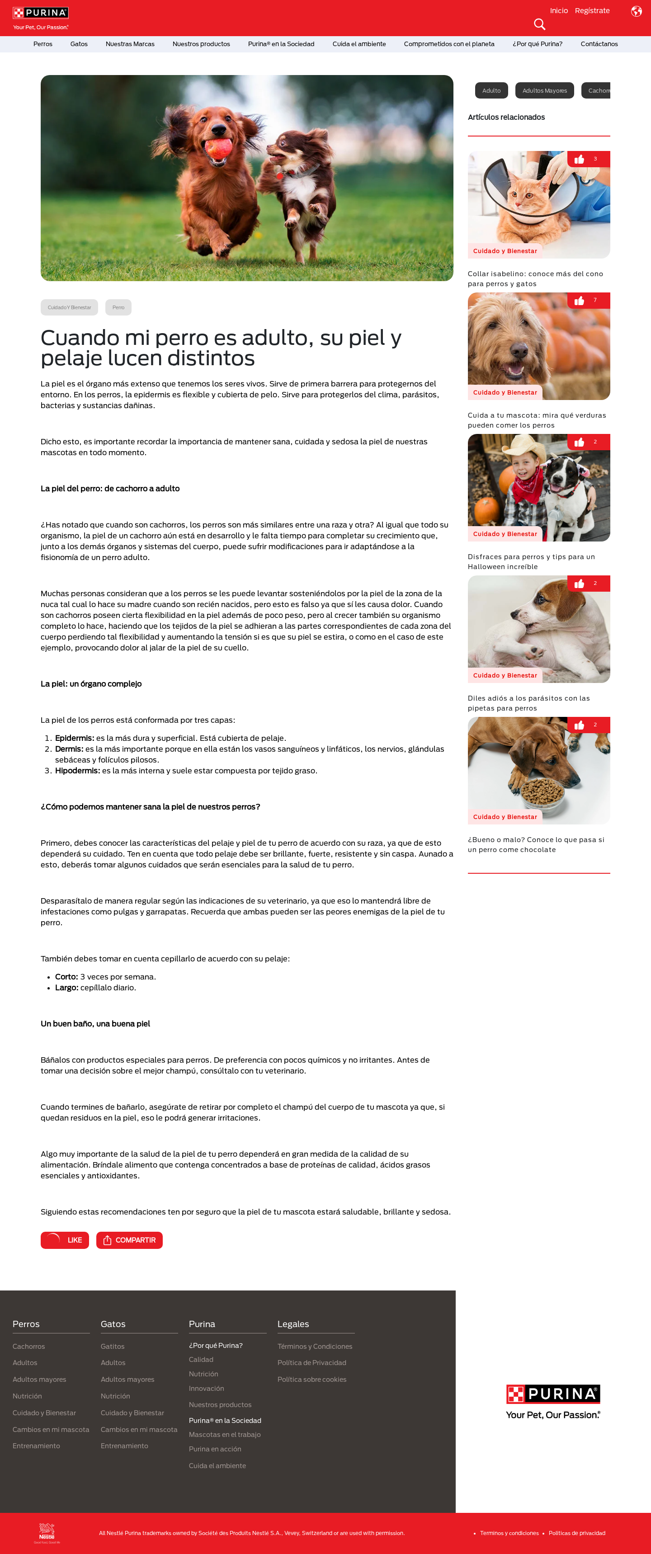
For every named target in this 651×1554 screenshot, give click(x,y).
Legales (293, 1324)
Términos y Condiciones (315, 1346)
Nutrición (27, 1396)
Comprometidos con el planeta (449, 43)
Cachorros (29, 1346)
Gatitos (113, 1346)
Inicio (559, 10)
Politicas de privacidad (577, 1533)
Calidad (201, 1359)
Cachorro (601, 90)
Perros (42, 43)
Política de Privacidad (312, 1362)
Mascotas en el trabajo (225, 1434)
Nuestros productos (201, 43)
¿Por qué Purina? (538, 43)
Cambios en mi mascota (51, 1429)
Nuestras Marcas (130, 43)
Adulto (491, 90)
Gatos (79, 43)
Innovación (206, 1388)
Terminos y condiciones (509, 1533)
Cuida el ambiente (359, 43)
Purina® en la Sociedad (281, 43)
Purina (202, 1324)
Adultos (25, 1362)
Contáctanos (599, 43)
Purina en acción (215, 1449)
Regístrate (592, 10)
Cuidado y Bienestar (44, 1413)
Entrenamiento (36, 1446)
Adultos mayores (545, 90)
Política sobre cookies (312, 1379)
